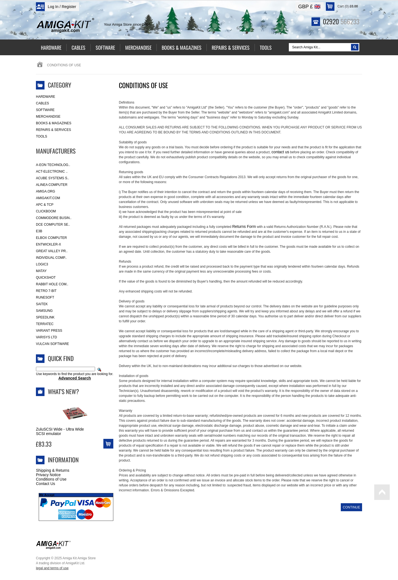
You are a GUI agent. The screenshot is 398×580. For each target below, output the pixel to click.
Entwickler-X (48, 244)
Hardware (45, 97)
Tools (41, 136)
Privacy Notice (48, 475)
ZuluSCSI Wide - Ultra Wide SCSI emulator (60, 431)
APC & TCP (44, 205)
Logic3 (42, 264)
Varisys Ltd (46, 337)
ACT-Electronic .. (52, 171)
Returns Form (244, 226)
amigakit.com (48, 198)
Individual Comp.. (51, 258)
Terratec (45, 324)
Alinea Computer (51, 185)
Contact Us (45, 483)
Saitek (42, 304)
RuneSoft (45, 297)
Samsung (44, 311)
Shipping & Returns (52, 470)
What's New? (63, 391)
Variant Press (49, 331)
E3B (39, 231)
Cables (42, 103)
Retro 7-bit (46, 291)
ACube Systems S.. (52, 178)
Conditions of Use (51, 479)
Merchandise (48, 116)
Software (45, 110)
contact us (280, 152)
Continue (351, 507)
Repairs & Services (53, 130)
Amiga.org (45, 191)
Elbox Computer (51, 238)
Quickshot (46, 278)
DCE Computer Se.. (53, 224)
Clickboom (46, 211)
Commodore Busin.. (54, 218)
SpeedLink (45, 317)
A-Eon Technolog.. (53, 165)
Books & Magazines (53, 123)
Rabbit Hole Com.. (52, 284)
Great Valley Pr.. (52, 251)
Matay (41, 271)
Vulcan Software (52, 344)
